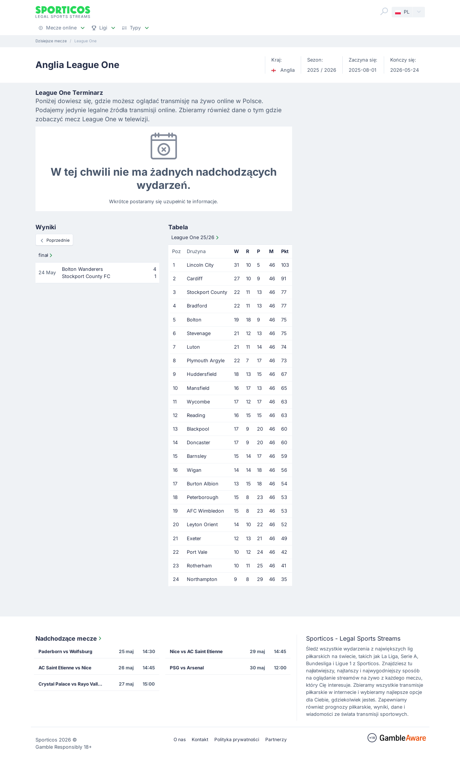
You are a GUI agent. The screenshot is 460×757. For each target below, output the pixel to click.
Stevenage (199, 333)
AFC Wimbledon (205, 511)
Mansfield (198, 388)
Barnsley (196, 456)
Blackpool (198, 429)
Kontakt (200, 739)
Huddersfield (202, 374)
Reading (196, 415)
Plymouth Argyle (206, 360)
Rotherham (199, 566)
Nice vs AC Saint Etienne (196, 651)
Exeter (194, 538)
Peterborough (202, 497)
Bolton (194, 320)
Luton (193, 347)
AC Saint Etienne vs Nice (64, 667)
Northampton (202, 579)
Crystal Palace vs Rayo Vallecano (72, 684)
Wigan (194, 470)
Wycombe (198, 402)
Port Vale (197, 552)
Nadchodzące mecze (69, 638)
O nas (180, 739)
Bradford (197, 306)
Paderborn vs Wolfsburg (65, 651)
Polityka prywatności (236, 739)
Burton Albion (202, 484)
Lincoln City (200, 265)
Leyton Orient (202, 524)
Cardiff (195, 278)
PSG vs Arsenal (187, 667)
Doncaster (198, 442)
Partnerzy (276, 739)
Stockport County (207, 292)
